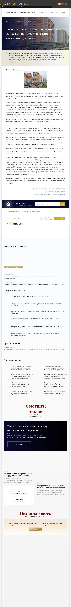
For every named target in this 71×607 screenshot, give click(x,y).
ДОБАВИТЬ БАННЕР (13, 267)
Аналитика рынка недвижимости (32, 211)
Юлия (8, 21)
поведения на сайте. (45, 194)
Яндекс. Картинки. (61, 191)
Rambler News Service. (60, 188)
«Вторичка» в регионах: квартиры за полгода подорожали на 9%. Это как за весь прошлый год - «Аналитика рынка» (35, 276)
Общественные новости (11, 12)
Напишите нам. (62, 194)
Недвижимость (24, 12)
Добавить (46, 218)
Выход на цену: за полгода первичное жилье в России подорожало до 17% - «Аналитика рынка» (35, 283)
